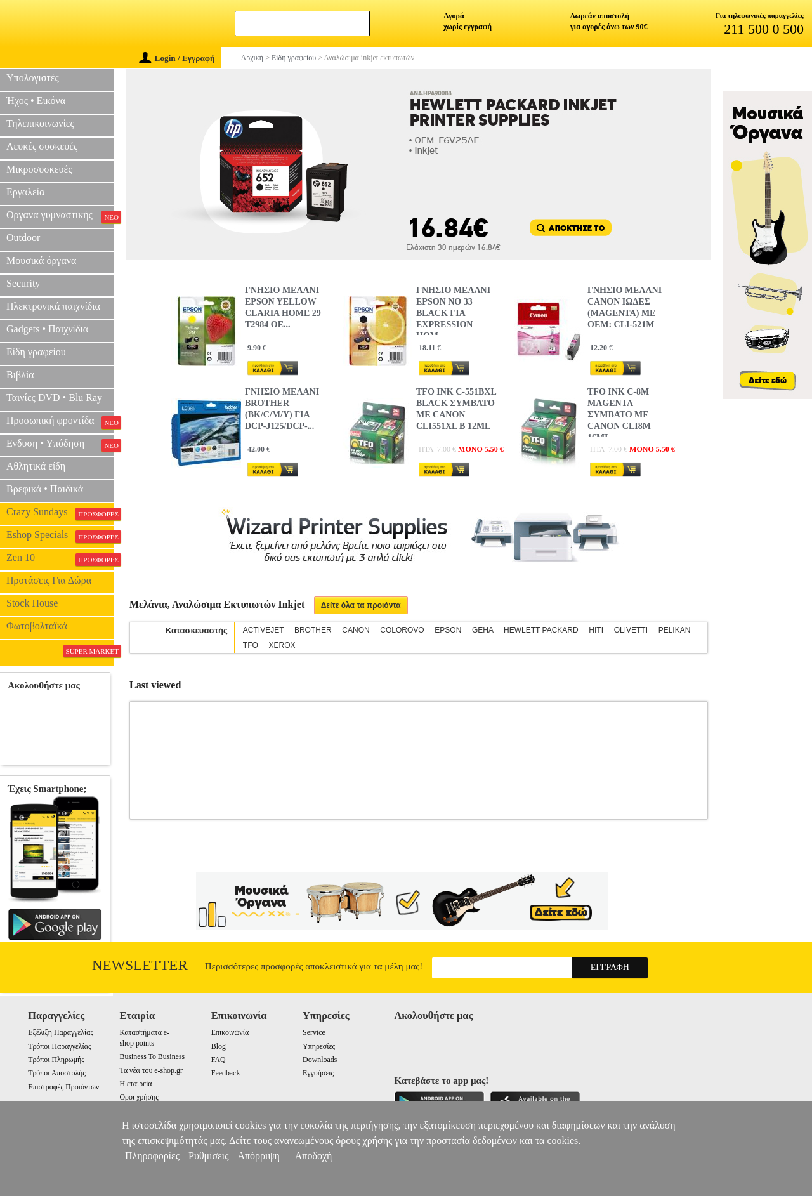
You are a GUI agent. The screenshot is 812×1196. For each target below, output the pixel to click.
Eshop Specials (60, 536)
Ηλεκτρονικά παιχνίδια (53, 306)
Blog (218, 1046)
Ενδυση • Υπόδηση (60, 445)
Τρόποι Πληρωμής (56, 1059)
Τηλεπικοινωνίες (40, 123)
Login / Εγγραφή (177, 58)
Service (314, 1032)
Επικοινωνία (230, 1032)
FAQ (218, 1059)
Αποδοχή (313, 1155)
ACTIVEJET (263, 630)
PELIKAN (674, 630)
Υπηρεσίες (319, 1046)
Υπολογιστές (32, 77)
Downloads (320, 1059)
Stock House (32, 603)
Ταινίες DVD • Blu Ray (54, 397)
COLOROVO (402, 630)
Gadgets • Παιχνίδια (47, 329)
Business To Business (152, 1056)
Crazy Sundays (60, 513)
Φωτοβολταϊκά (36, 626)
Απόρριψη (258, 1155)
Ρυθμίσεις (208, 1155)
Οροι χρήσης (138, 1097)
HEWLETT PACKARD (541, 630)
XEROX (281, 645)
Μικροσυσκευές (39, 169)
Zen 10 (60, 559)
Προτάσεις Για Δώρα (48, 580)
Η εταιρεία (135, 1083)
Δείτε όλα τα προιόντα (361, 605)
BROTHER (313, 630)
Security (23, 283)
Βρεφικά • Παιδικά (44, 488)
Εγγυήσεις (318, 1072)
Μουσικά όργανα (41, 260)
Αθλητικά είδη (35, 466)
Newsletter (140, 965)
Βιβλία (20, 374)
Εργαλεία (25, 192)
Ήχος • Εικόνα (35, 100)
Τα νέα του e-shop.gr (150, 1070)
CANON (355, 630)
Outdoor (23, 237)
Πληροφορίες (152, 1155)
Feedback (225, 1072)
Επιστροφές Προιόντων (63, 1086)
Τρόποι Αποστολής (57, 1072)
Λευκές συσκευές (41, 146)
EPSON (448, 630)
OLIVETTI (631, 630)
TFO (250, 645)
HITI (596, 630)
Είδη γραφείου (36, 351)
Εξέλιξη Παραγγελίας (60, 1032)
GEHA (482, 630)
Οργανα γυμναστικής (60, 216)
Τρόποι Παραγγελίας (59, 1046)
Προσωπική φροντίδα (60, 422)
